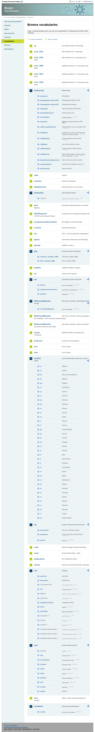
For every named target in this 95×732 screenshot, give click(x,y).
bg (41, 383)
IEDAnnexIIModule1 (42, 301)
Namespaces (8, 49)
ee (41, 408)
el (40, 413)
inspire (37, 333)
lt (40, 463)
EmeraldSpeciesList (47, 113)
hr (41, 438)
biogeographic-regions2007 (49, 100)
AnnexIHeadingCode (47, 309)
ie (40, 446)
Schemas (7, 37)
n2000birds (44, 133)
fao (35, 234)
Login (73, 1)
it (40, 455)
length (42, 669)
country (42, 712)
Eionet (13, 17)
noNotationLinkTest (46, 602)
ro (41, 492)
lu (40, 467)
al (40, 366)
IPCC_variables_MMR (47, 261)
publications (39, 559)
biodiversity (39, 90)
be (41, 379)
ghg (35, 251)
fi (40, 421)
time (41, 682)
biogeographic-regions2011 (49, 104)
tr (40, 514)
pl (40, 484)
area (41, 655)
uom (36, 645)
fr (40, 425)
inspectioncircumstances (48, 289)
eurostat (37, 228)
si (40, 505)
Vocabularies (9, 41)
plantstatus (44, 534)
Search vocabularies (36, 39)
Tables (6, 29)
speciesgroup (44, 168)
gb (41, 429)
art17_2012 (38, 74)
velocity (42, 687)
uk (41, 518)
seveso (37, 565)
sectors (42, 540)
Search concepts (52, 39)
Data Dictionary (20, 17)
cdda (36, 175)
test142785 (43, 611)
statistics (43, 678)
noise (36, 553)
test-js (42, 607)
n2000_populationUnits (48, 127)
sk (41, 509)
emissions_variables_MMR (49, 257)
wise (36, 698)
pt (40, 488)
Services (7, 45)
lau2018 (37, 358)
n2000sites (43, 144)
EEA (13, 1)
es (41, 417)
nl (40, 480)
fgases (37, 240)
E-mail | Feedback (10, 725)
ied (35, 279)
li (40, 459)
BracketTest (44, 580)
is (40, 450)
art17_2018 (38, 82)
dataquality (44, 109)
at (40, 370)
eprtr (36, 205)
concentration (45, 660)
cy (41, 391)
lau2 (36, 352)
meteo (42, 673)
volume (42, 691)
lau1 (36, 347)
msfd (36, 547)
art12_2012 (38, 52)
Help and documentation (12, 21)
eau (41, 589)
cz (41, 396)
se (41, 501)
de (41, 400)
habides (37, 268)
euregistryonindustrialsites (45, 222)
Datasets (7, 25)
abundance (44, 96)
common (37, 181)
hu (41, 442)
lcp (35, 525)
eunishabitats (44, 117)
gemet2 (37, 245)
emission (43, 664)
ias (35, 274)
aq (35, 46)
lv (40, 471)
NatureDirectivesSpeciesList (49, 160)
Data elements (9, 33)
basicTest (43, 576)
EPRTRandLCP (40, 214)
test (35, 571)
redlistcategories (46, 164)
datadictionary (40, 187)
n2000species (44, 154)
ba (41, 375)
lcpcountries (44, 530)
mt (41, 476)
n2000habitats (45, 138)
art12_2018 (38, 57)
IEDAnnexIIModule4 (42, 324)
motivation (43, 121)
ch (41, 387)
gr (41, 434)
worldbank (38, 706)
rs (40, 497)
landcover (38, 341)
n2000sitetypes (45, 148)
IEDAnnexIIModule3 (42, 316)
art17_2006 (38, 66)
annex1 (42, 285)
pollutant (43, 294)
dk (41, 404)
